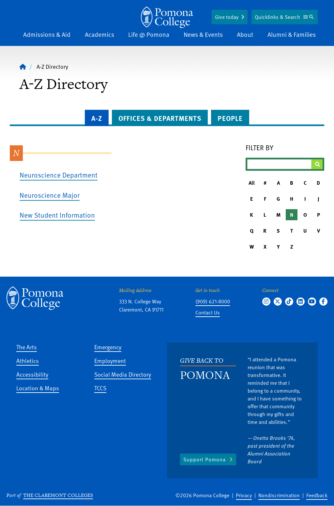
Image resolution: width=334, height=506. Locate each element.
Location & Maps (37, 387)
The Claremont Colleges (58, 495)
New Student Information (57, 215)
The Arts (26, 346)
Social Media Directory (122, 374)
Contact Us (207, 312)
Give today (226, 17)
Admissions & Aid (46, 34)
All (252, 183)
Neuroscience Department (59, 175)
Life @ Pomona (148, 34)
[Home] (167, 17)
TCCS (100, 387)
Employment (110, 360)
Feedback (316, 495)
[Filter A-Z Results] (279, 164)
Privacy (244, 495)
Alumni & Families (291, 34)
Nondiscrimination (279, 495)
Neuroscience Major (50, 195)
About (245, 34)
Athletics (27, 360)
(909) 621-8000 (212, 301)
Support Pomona (204, 459)
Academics (99, 34)
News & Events (203, 34)
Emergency (107, 346)
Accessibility (32, 374)
